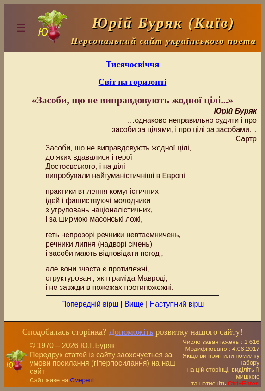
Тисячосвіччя (133, 64)
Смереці (82, 380)
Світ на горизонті (133, 82)
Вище (134, 304)
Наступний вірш (177, 304)
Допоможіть (131, 332)
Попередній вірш (89, 304)
